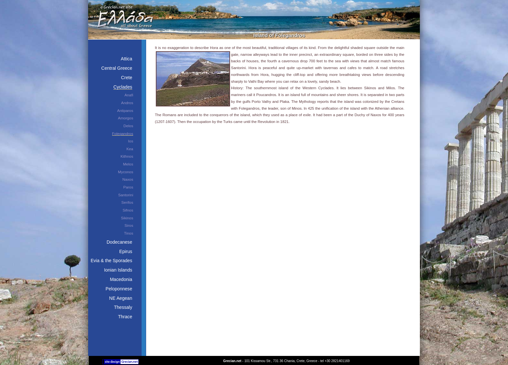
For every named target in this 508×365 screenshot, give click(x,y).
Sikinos (127, 218)
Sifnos (127, 210)
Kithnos (127, 156)
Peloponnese (119, 288)
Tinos (128, 233)
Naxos (127, 179)
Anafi (128, 95)
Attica (126, 58)
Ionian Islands (118, 270)
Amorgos (125, 118)
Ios (130, 141)
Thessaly (123, 307)
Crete (126, 77)
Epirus (125, 251)
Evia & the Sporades (111, 260)
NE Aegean (120, 298)
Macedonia (121, 279)
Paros (128, 187)
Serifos (127, 202)
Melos (128, 164)
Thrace (125, 316)
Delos (128, 126)
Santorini (125, 195)
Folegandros (122, 133)
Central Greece (116, 68)
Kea (129, 149)
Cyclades (122, 87)
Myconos (125, 172)
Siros (128, 225)
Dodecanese (119, 242)
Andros (127, 103)
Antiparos (125, 110)
